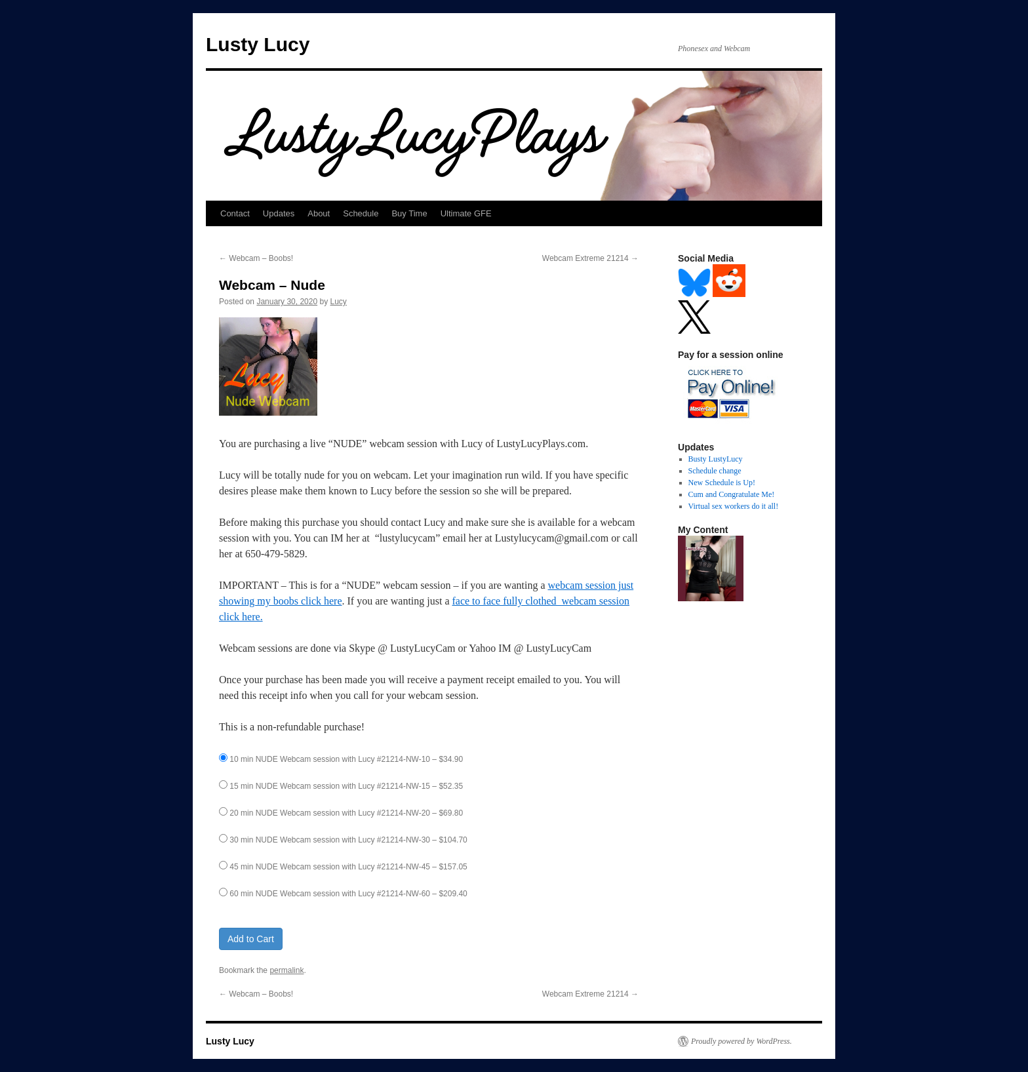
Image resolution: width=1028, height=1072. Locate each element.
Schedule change (714, 470)
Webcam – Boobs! (256, 258)
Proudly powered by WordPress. (741, 1041)
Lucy (338, 301)
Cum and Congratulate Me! (731, 494)
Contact (235, 213)
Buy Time (409, 213)
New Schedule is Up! (721, 482)
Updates (278, 213)
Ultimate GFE (466, 213)
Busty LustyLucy (715, 459)
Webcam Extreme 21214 (590, 258)
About (318, 213)
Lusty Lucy (257, 44)
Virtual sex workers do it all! (733, 506)
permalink (286, 970)
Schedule (360, 213)
